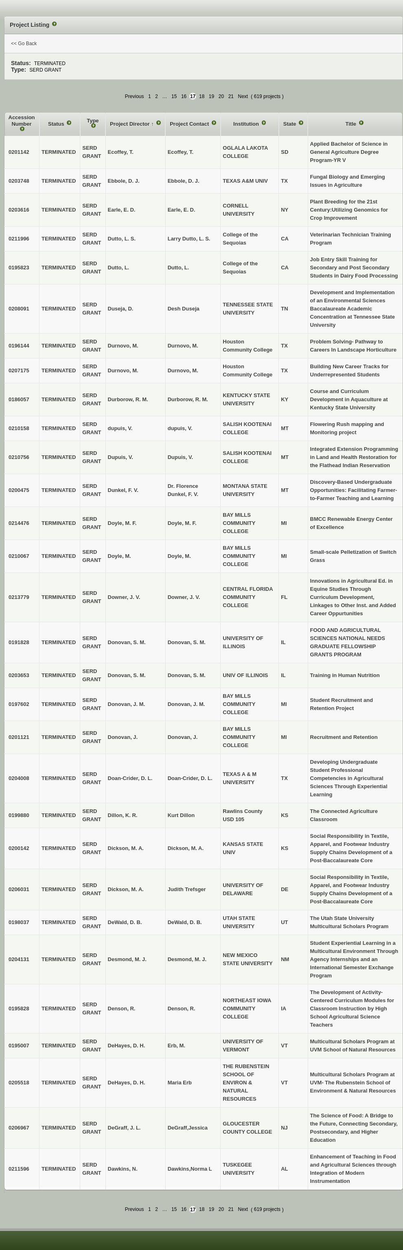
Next (243, 96)
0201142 (19, 152)
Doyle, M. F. (182, 523)
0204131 (19, 959)
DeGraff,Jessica (188, 1128)
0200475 (19, 490)
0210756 (19, 457)
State (290, 124)
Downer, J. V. (184, 597)
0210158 (19, 428)
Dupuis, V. (180, 457)
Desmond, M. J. (187, 959)
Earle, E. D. (181, 210)
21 (231, 96)
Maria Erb (180, 1083)
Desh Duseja (183, 309)
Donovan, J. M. (186, 704)
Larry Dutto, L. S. (189, 239)
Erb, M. (176, 1045)
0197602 (19, 704)
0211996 (19, 239)
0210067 (19, 556)
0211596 (19, 1169)
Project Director (130, 124)
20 (221, 96)
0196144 (19, 346)
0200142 (19, 848)
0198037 (19, 922)
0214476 (19, 523)
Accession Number (22, 120)
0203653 (19, 675)
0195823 (19, 267)
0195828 (19, 1008)
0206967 (19, 1128)
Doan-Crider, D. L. (190, 778)
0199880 (19, 815)
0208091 (19, 309)
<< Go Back (24, 43)
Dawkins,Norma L (190, 1169)
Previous (134, 96)
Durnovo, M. (183, 346)
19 (211, 96)
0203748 (19, 181)
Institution (246, 124)
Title (352, 124)
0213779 (19, 597)
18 (201, 96)
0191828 (19, 642)
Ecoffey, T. (180, 152)
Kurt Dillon (181, 815)
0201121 (19, 737)
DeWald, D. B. (185, 922)
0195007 (19, 1045)
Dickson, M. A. (186, 848)
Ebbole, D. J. (183, 181)
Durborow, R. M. (188, 399)
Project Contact (190, 124)
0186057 (19, 399)
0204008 (19, 778)
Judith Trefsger (187, 889)
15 (174, 96)
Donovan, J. (183, 737)
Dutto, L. (178, 267)
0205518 (19, 1083)
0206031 (19, 889)
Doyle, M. (179, 556)
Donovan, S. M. (187, 642)
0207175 (19, 370)
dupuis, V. (180, 428)
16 (183, 96)
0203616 (19, 210)
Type (93, 121)
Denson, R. (181, 1008)
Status (57, 124)
